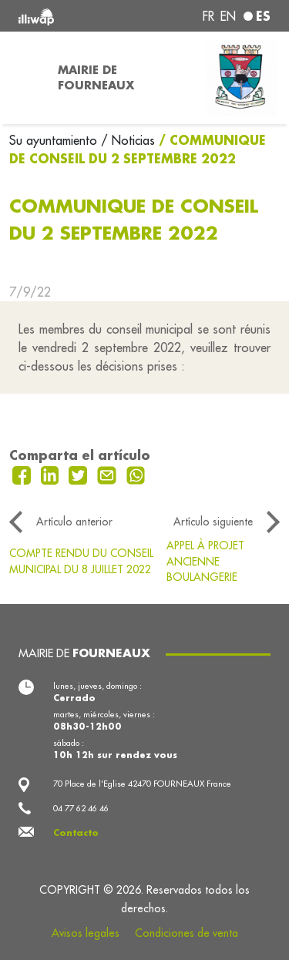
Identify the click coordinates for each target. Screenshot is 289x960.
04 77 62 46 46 (81, 808)
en (228, 16)
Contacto (76, 832)
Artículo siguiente (213, 522)
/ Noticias (128, 140)
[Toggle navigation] (24, 78)
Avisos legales (85, 933)
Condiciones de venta (186, 933)
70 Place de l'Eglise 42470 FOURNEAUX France (142, 783)
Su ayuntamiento (55, 140)
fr (208, 16)
